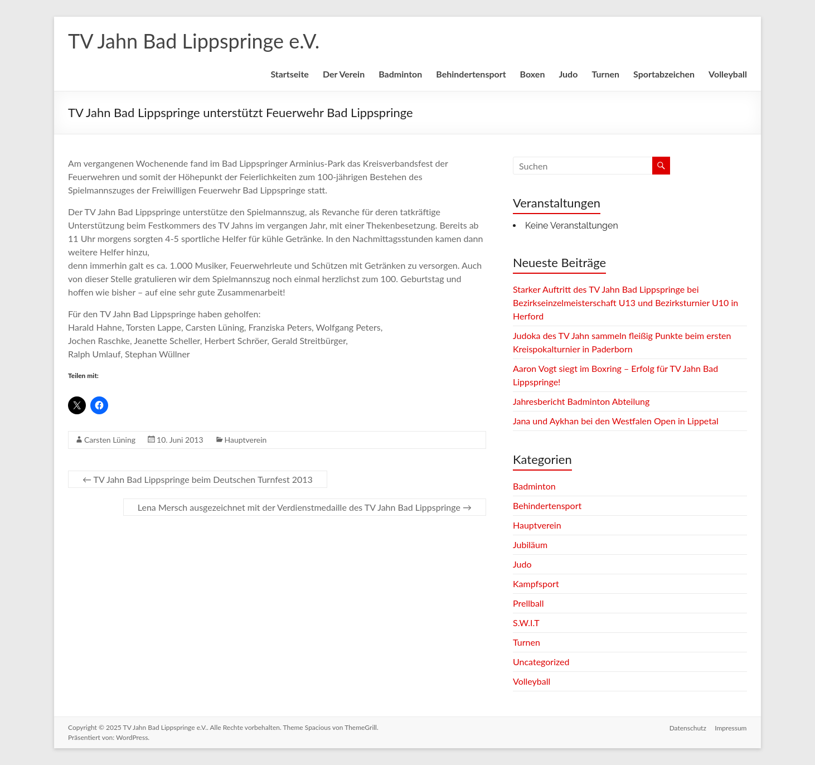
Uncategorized (541, 661)
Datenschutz (688, 727)
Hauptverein (246, 439)
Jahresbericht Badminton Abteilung (581, 401)
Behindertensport (471, 74)
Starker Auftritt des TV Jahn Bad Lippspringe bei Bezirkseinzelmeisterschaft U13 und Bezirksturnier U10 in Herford (625, 302)
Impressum (731, 727)
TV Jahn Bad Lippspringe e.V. (193, 40)
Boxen (532, 74)
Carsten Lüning (109, 439)
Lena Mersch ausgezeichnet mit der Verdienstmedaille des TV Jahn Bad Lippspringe (305, 507)
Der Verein (344, 74)
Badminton (400, 74)
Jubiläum (530, 544)
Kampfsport (536, 583)
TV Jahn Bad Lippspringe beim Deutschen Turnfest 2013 (198, 479)
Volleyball (728, 74)
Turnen (605, 74)
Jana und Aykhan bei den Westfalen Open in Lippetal (616, 420)
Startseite (289, 74)
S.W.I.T (526, 622)
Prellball (528, 603)
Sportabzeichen (664, 74)
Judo (568, 74)
